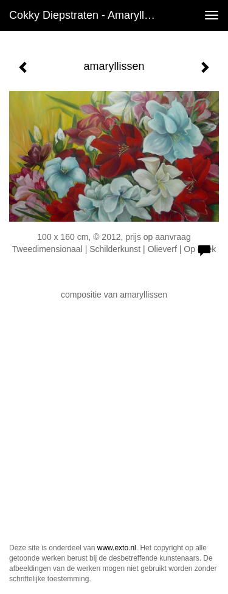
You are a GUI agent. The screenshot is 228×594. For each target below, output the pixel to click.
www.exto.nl (116, 548)
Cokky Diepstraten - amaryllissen (87, 15)
